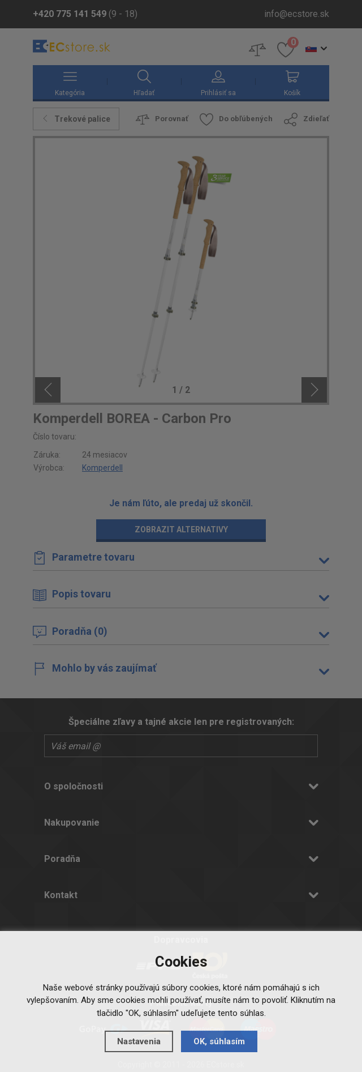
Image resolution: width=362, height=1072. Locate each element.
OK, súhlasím (219, 1041)
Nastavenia (139, 1041)
